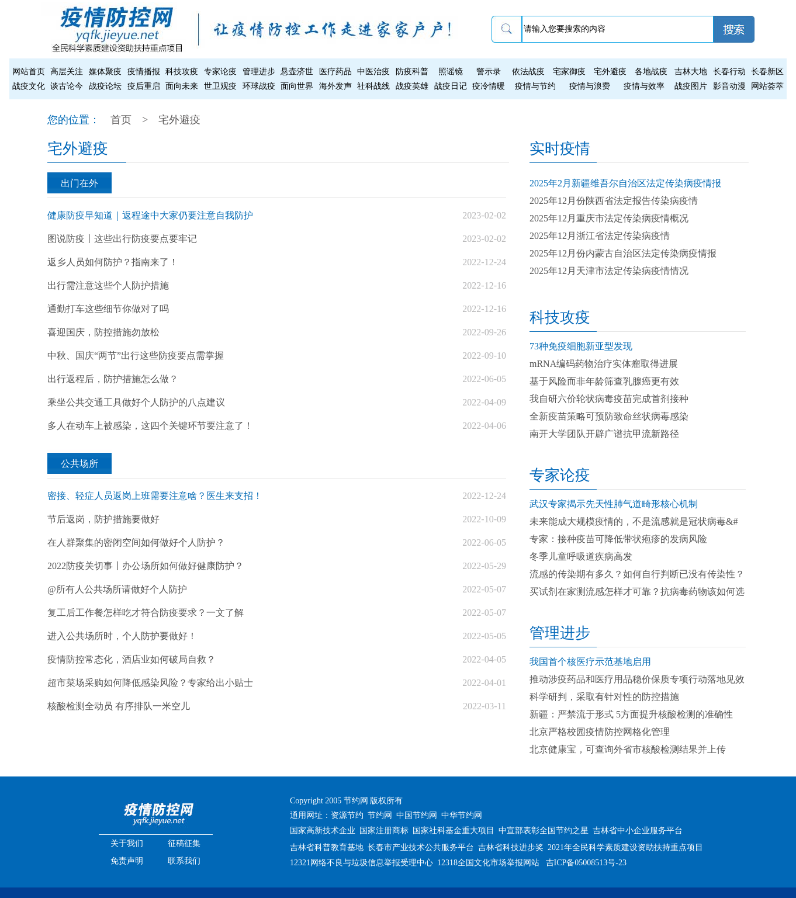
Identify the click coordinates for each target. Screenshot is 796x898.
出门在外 (79, 183)
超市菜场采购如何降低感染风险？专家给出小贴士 (150, 683)
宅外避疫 (610, 71)
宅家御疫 (569, 71)
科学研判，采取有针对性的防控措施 (604, 697)
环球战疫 (259, 86)
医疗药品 (335, 71)
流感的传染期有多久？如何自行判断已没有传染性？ (637, 574)
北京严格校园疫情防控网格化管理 (599, 732)
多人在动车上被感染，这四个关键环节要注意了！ (150, 426)
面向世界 (297, 86)
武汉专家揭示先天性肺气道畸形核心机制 (613, 504)
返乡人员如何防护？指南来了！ (112, 262)
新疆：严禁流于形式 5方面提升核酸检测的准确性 (631, 714)
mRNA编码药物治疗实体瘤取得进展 (603, 364)
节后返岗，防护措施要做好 (103, 519)
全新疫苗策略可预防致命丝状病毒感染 (608, 416)
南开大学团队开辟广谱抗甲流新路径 (604, 434)
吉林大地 (690, 71)
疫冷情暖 (488, 86)
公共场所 (79, 464)
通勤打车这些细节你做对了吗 (108, 309)
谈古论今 (66, 86)
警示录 (488, 71)
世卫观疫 (220, 86)
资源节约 (347, 815)
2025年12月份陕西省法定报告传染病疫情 (613, 201)
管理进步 (259, 71)
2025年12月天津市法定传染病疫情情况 (608, 271)
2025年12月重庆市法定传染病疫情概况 (608, 218)
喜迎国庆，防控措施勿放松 (103, 332)
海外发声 (335, 86)
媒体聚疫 (105, 71)
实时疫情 (559, 148)
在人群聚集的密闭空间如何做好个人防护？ (136, 542)
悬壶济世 (297, 71)
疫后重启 (143, 86)
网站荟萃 (767, 86)
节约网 (380, 815)
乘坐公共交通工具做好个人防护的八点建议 (136, 402)
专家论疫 (220, 71)
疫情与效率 (644, 86)
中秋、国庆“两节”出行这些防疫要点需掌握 (135, 355)
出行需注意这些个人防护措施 (108, 285)
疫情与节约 (535, 86)
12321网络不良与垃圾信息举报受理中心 (361, 862)
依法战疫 (528, 71)
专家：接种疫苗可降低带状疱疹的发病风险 (618, 539)
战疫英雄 (412, 86)
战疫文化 (28, 86)
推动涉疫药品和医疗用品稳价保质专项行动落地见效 (637, 679)
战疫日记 (450, 86)
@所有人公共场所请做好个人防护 (117, 589)
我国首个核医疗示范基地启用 (590, 662)
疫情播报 (143, 71)
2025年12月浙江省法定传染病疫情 (599, 236)
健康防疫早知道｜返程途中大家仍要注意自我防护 (150, 215)
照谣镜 (450, 71)
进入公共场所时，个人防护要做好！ (122, 636)
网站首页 (28, 71)
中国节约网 (416, 815)
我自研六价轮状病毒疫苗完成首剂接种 (608, 399)
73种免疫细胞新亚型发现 (580, 346)
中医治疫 (373, 71)
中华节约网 (461, 815)
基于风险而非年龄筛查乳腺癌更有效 (604, 381)
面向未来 (181, 86)
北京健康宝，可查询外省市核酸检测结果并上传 (627, 749)
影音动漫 (729, 86)
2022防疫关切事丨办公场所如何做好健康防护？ (145, 566)
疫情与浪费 (589, 86)
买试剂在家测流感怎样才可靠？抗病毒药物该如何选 (637, 592)
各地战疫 (651, 71)
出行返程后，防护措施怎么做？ (112, 379)
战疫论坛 (105, 86)
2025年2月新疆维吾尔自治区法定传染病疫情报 (625, 183)
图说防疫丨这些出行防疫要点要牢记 (122, 239)
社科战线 (373, 86)
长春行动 (729, 71)
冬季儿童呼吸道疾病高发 (580, 556)
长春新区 (767, 71)
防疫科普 (412, 71)
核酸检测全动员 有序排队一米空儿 (118, 706)
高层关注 (66, 71)
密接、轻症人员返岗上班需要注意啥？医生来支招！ (154, 496)
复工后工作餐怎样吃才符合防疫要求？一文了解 (145, 613)
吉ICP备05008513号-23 (586, 862)
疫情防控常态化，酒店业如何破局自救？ (131, 659)
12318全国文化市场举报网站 (488, 862)
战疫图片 (690, 86)
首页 (120, 120)
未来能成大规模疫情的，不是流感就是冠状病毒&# (633, 521)
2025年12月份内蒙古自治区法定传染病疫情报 (623, 253)
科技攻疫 (181, 71)
